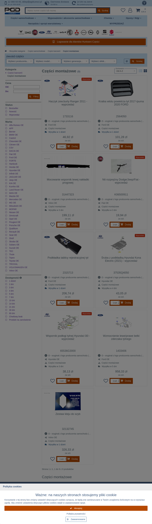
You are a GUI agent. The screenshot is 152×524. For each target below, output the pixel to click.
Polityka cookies (12, 486)
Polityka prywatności (76, 514)
